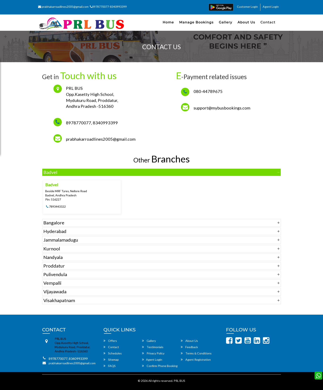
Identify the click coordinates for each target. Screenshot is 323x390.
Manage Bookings (196, 22)
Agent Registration (196, 359)
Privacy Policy (153, 353)
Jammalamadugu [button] (60, 240)
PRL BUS (179, 380)
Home (168, 22)
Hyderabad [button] (54, 231)
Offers (110, 340)
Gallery (225, 22)
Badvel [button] (50, 172)
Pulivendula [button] (55, 274)
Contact (267, 22)
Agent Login (271, 6)
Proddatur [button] (54, 266)
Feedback (189, 347)
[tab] (161, 172)
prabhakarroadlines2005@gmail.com (63, 6)
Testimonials (152, 347)
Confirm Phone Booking (160, 366)
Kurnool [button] (51, 248)
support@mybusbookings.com (222, 107)
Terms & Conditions (196, 353)
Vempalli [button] (52, 283)
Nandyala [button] (53, 257)
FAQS (109, 366)
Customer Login (247, 6)
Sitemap (111, 359)
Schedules (112, 353)
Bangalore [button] (53, 222)
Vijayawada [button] (54, 291)
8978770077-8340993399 (108, 6)
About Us (246, 22)
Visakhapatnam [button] (59, 300)
